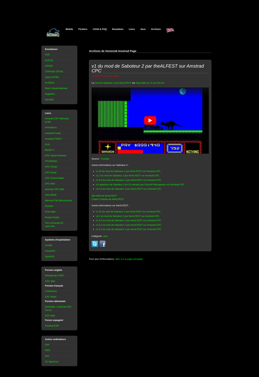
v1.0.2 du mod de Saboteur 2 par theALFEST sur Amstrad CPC (128, 229)
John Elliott (50, 194)
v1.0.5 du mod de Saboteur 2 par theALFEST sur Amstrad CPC (128, 180)
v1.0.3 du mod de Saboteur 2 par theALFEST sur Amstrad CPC (128, 189)
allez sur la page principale (129, 259)
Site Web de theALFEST (104, 195)
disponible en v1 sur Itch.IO (150, 82)
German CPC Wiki (54, 189)
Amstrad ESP (52, 325)
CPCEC (49, 66)
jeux (106, 236)
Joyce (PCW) (52, 77)
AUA (47, 144)
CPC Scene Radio (54, 178)
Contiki (48, 245)
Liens (132, 29)
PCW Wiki (50, 211)
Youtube (105, 158)
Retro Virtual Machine (56, 88)
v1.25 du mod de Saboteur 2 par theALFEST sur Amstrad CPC (128, 171)
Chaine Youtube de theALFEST (108, 199)
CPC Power (51, 166)
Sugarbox (50, 93)
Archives (156, 29)
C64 (47, 344)
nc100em (49, 82)
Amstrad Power (53, 133)
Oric (47, 356)
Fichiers (82, 29)
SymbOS (49, 256)
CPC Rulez (50, 172)
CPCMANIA (51, 161)
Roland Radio (52, 217)
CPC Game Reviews (55, 155)
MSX (47, 350)
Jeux (143, 29)
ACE (47, 54)
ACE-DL (49, 60)
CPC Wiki (50, 183)
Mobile (69, 29)
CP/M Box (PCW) (54, 71)
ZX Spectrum (52, 361)
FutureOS (50, 251)
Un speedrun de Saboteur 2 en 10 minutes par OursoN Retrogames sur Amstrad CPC (140, 184)
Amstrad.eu (51, 127)
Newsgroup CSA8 (54, 275)
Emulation (117, 29)
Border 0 (49, 150)
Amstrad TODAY (53, 138)
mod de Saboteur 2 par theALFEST (113, 82)
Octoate (49, 206)
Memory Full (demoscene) (58, 200)
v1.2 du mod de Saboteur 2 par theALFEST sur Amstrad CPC (127, 175)
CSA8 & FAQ (100, 29)
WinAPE (49, 99)
